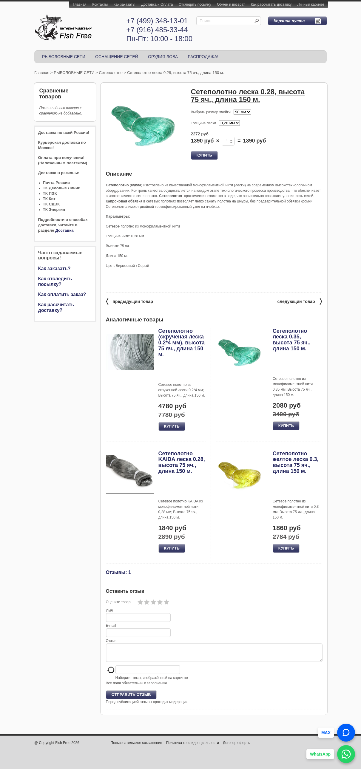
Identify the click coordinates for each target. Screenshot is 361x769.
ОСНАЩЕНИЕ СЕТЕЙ (116, 56)
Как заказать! (124, 4)
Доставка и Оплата (157, 4)
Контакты (100, 4)
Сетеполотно (111, 72)
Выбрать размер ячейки (211, 112)
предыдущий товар (129, 301)
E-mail (111, 625)
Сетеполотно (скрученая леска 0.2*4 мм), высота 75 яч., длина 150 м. (181, 343)
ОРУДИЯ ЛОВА (163, 56)
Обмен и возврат (231, 4)
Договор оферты (236, 746)
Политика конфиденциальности (192, 746)
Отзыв (111, 641)
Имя (109, 610)
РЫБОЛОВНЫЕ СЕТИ (63, 56)
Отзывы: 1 (118, 572)
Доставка (64, 230)
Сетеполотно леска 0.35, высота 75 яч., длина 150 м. (292, 340)
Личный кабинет (310, 4)
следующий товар (299, 301)
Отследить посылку (195, 4)
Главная (80, 4)
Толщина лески (203, 123)
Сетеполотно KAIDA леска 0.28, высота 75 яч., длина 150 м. (181, 462)
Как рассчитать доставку (271, 4)
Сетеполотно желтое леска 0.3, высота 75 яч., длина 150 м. (296, 462)
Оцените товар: (119, 602)
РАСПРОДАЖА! (203, 56)
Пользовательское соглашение (136, 746)
